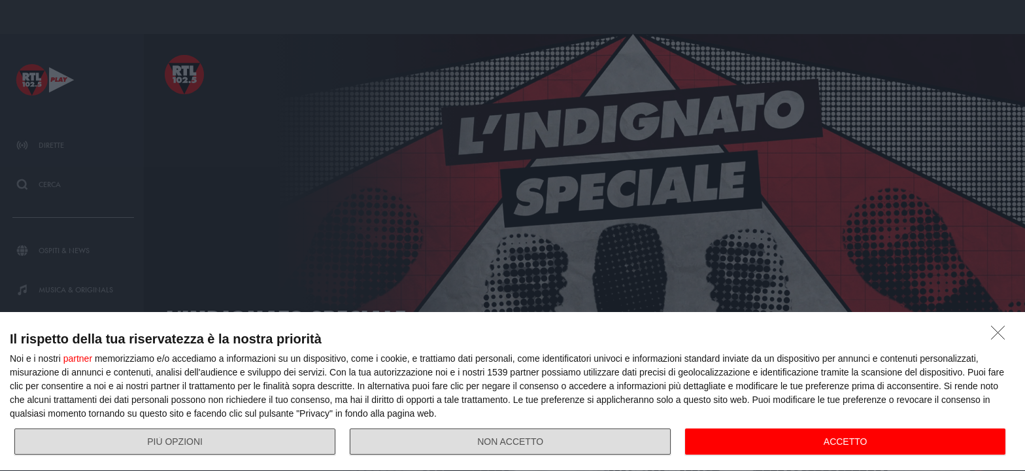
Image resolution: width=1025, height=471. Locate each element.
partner (77, 358)
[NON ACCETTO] (1001, 336)
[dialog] (512, 392)
